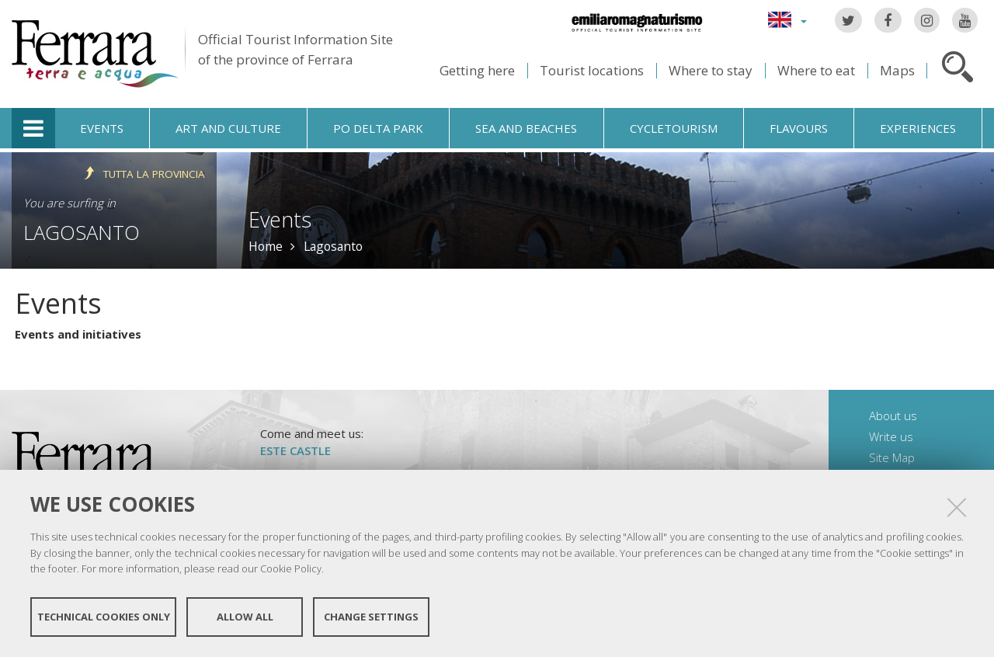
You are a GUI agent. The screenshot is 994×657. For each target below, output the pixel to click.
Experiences (918, 128)
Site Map (892, 457)
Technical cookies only (103, 617)
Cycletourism (674, 128)
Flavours (799, 128)
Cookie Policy (290, 568)
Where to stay (710, 70)
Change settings (371, 617)
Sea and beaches (526, 128)
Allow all (245, 617)
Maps (897, 70)
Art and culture (228, 128)
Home (265, 246)
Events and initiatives (78, 334)
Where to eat (816, 70)
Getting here (477, 70)
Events (101, 128)
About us (893, 415)
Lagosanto (81, 232)
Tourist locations (592, 70)
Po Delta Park (378, 128)
